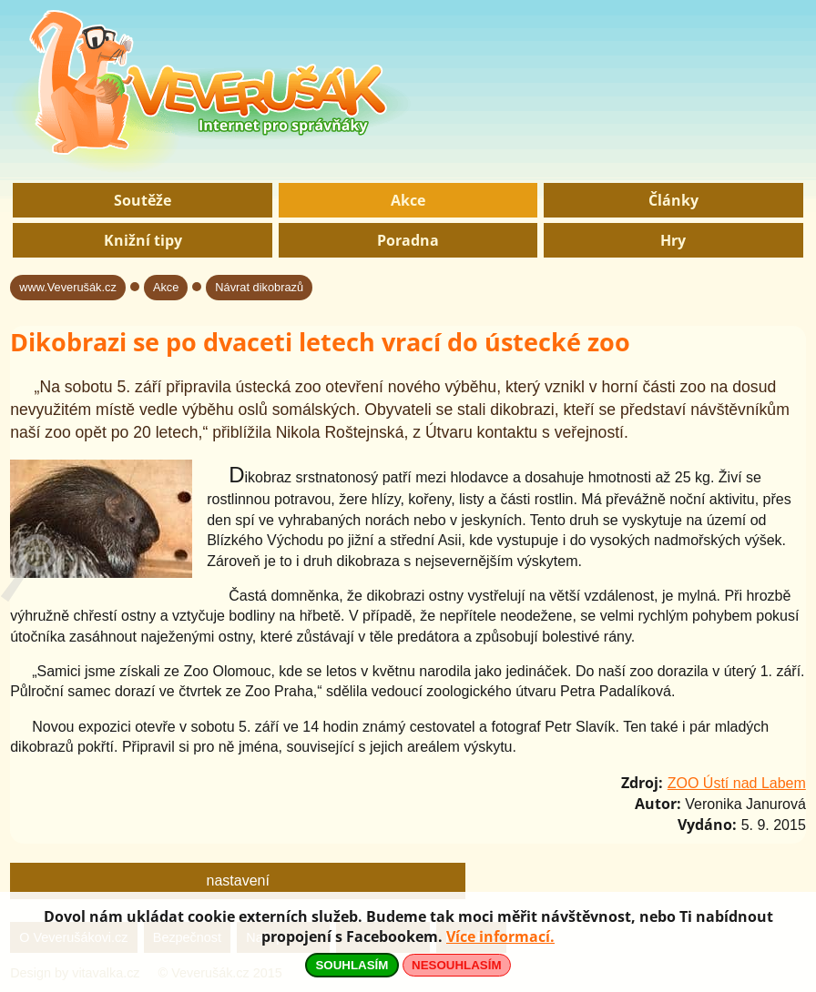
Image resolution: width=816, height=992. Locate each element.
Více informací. (500, 936)
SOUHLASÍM (351, 965)
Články (673, 200)
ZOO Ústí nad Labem (737, 783)
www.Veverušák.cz (68, 287)
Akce (408, 200)
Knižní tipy (143, 240)
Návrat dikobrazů (259, 287)
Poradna (408, 240)
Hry (673, 240)
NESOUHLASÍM (456, 965)
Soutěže (142, 200)
